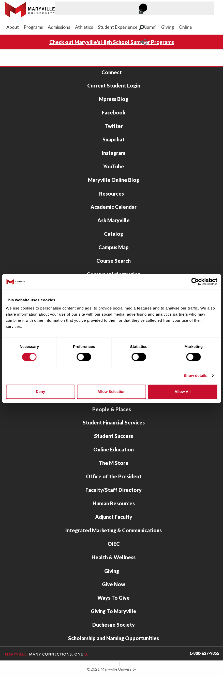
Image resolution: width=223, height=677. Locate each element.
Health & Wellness (114, 557)
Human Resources (114, 503)
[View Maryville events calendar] (147, 12)
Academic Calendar (114, 207)
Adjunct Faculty (113, 517)
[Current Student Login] (143, 43)
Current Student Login (113, 85)
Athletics (84, 27)
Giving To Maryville (113, 611)
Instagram (113, 153)
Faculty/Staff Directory (113, 490)
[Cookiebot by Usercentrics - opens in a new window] (195, 281)
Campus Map (113, 247)
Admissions (59, 27)
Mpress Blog (113, 99)
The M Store (113, 463)
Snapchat (113, 139)
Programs (33, 27)
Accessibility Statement (97, 663)
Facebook (113, 112)
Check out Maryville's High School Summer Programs (111, 42)
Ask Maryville (113, 220)
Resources (111, 193)
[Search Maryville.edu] (148, 28)
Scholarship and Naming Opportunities (113, 638)
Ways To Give (113, 598)
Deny (40, 391)
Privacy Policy (133, 663)
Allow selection (111, 391)
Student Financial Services (114, 422)
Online (185, 27)
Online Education (113, 449)
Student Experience (118, 27)
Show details (195, 376)
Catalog (113, 234)
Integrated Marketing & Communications (113, 530)
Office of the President (113, 476)
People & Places (111, 409)
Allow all (183, 391)
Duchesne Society (113, 625)
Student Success (113, 436)
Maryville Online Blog (113, 180)
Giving (167, 27)
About (12, 27)
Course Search (113, 261)
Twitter (114, 126)
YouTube (113, 166)
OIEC (114, 544)
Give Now (113, 584)
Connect (111, 72)
